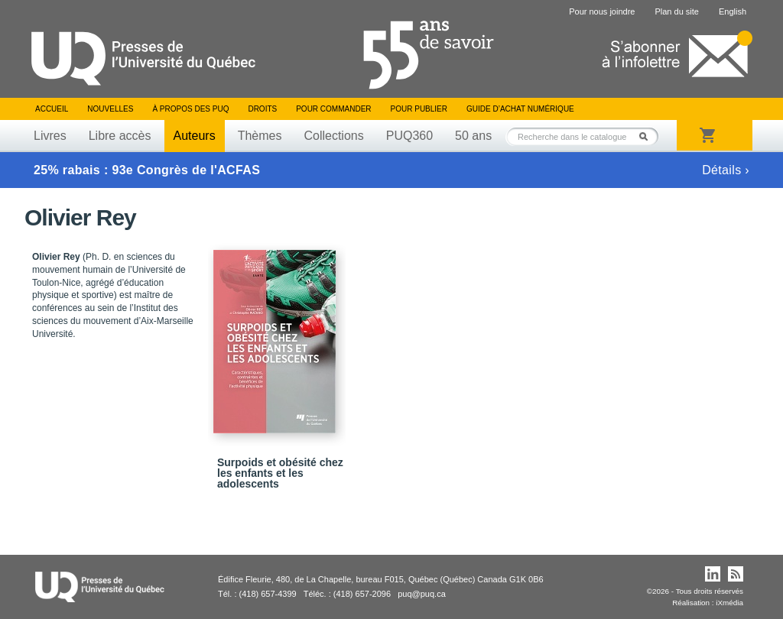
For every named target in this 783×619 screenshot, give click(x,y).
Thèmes (260, 135)
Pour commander (333, 109)
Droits (262, 109)
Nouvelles (110, 109)
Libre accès (120, 135)
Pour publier (419, 109)
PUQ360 (409, 135)
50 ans (473, 135)
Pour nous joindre (602, 11)
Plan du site (676, 11)
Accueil (51, 109)
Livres (50, 135)
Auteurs (195, 135)
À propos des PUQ (190, 109)
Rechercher (647, 136)
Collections (333, 135)
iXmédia (729, 602)
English (732, 11)
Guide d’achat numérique (520, 109)
